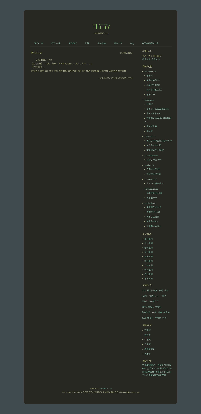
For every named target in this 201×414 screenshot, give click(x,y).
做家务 (166, 312)
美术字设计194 (153, 212)
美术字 (147, 354)
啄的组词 (148, 270)
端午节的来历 (148, 307)
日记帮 (101, 26)
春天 (144, 290)
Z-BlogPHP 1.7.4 (105, 388)
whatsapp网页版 (148, 368)
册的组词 (148, 243)
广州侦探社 (147, 365)
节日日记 (73, 43)
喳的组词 (148, 261)
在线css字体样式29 (155, 183)
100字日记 (153, 296)
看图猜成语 (149, 349)
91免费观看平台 (160, 372)
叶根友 (147, 340)
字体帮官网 (152, 126)
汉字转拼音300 (153, 169)
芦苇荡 (158, 318)
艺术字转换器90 (154, 226)
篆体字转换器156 (154, 90)
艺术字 (150, 104)
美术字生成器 (153, 217)
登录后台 (146, 59)
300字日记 (153, 301)
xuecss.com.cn (150, 179)
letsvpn (158, 368)
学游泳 (158, 307)
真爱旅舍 (150, 372)
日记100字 (38, 43)
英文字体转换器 (154, 145)
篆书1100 (151, 94)
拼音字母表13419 (154, 160)
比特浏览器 (165, 368)
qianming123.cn (151, 189)
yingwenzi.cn (149, 136)
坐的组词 (148, 239)
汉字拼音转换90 (154, 174)
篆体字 (147, 335)
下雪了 (163, 296)
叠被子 (150, 318)
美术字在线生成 (154, 207)
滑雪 (164, 318)
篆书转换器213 (153, 80)
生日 (166, 290)
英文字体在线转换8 (155, 150)
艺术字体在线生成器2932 (158, 109)
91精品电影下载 (159, 375)
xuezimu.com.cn (151, 156)
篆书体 (150, 75)
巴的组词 (148, 265)
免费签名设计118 (154, 193)
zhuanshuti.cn (150, 71)
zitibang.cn (149, 100)
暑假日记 (146, 312)
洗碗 (144, 318)
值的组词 (148, 252)
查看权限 (156, 59)
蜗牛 (160, 312)
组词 (87, 43)
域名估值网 (156, 365)
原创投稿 (101, 43)
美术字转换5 (152, 221)
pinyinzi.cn (149, 165)
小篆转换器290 (153, 85)
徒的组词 (148, 256)
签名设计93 (152, 198)
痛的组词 (148, 274)
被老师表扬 (152, 290)
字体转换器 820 (153, 113)
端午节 (145, 301)
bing (132, 43)
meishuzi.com (150, 203)
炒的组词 (148, 248)
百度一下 (118, 43)
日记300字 (56, 43)
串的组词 (148, 278)
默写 (161, 290)
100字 (153, 312)
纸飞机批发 (166, 365)
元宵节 (145, 296)
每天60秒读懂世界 (150, 43)
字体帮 (150, 131)
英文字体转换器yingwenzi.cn (159, 141)
